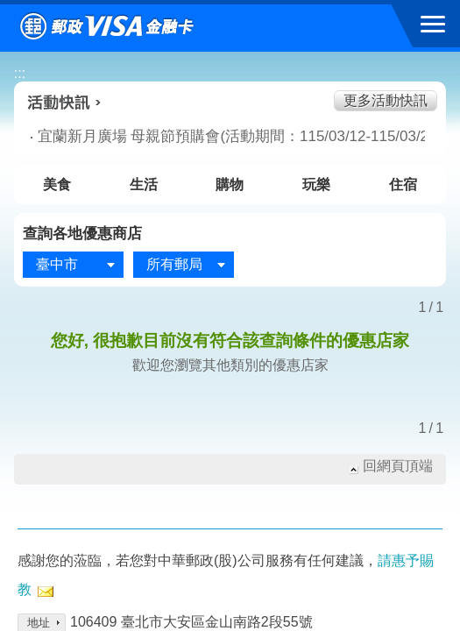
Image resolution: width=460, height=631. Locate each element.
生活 (144, 184)
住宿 (403, 184)
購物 (230, 184)
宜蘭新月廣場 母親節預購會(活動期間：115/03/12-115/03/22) (209, 136)
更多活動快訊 (385, 100)
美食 (57, 184)
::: (19, 73)
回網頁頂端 (398, 465)
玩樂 (316, 184)
